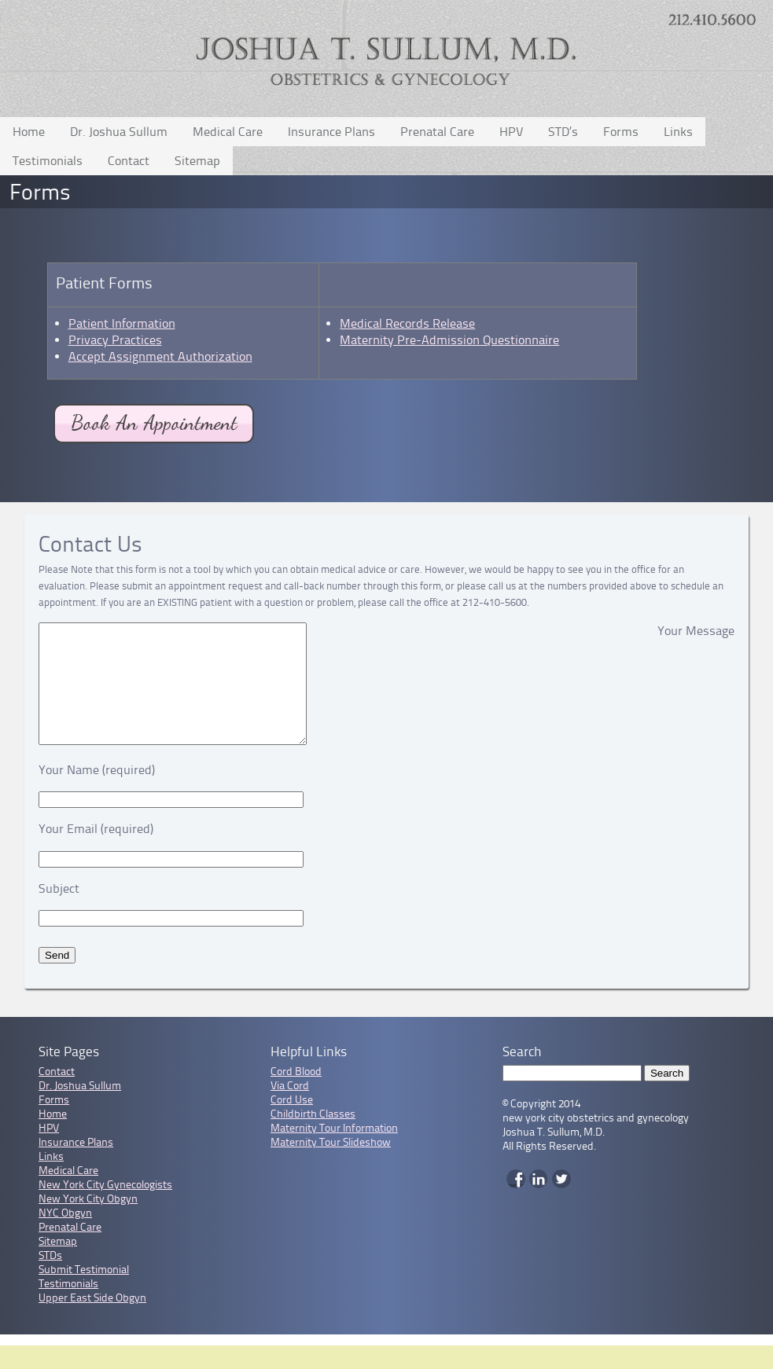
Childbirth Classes (313, 1137)
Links (678, 131)
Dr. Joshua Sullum (118, 131)
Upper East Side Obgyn (92, 1321)
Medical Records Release (407, 323)
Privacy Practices (115, 339)
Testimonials (48, 160)
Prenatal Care (437, 131)
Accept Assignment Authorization (160, 356)
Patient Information (121, 323)
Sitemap (197, 160)
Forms (621, 131)
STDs (50, 1279)
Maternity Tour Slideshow (331, 1166)
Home (29, 131)
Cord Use (292, 1123)
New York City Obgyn (88, 1222)
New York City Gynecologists (105, 1208)
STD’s (563, 131)
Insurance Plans (331, 131)
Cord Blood (296, 1095)
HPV (511, 131)
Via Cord (290, 1109)
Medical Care (228, 131)
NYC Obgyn (65, 1236)
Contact (128, 160)
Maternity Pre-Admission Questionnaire (449, 339)
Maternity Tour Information (334, 1151)
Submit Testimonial (84, 1293)
